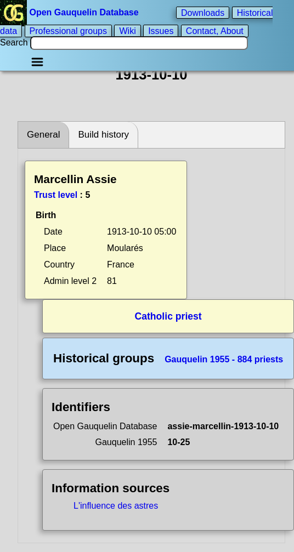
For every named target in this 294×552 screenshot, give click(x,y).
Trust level (55, 195)
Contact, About (215, 31)
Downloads (202, 12)
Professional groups (68, 31)
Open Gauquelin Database (70, 12)
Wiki (127, 31)
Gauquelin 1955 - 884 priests (224, 359)
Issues (160, 31)
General (43, 134)
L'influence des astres (116, 505)
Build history (103, 134)
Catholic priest (168, 316)
